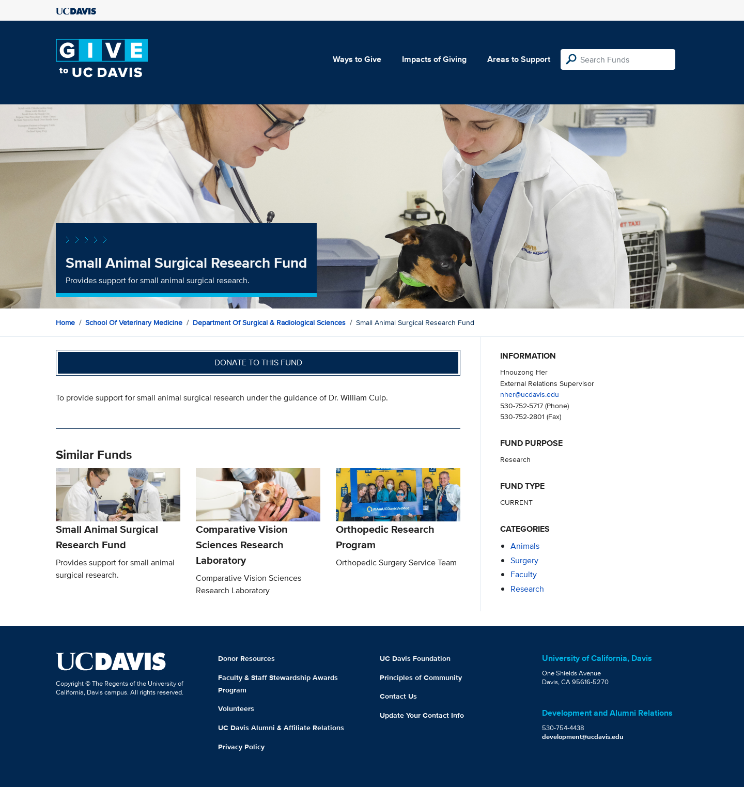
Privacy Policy (241, 747)
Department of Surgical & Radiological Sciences (269, 322)
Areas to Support (518, 59)
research (527, 589)
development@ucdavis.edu (583, 737)
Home (65, 322)
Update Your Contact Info (422, 715)
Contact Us (398, 696)
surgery (524, 560)
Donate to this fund (258, 362)
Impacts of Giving (434, 59)
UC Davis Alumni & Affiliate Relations (281, 727)
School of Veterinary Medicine (133, 322)
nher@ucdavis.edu (529, 394)
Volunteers (236, 708)
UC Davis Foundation (415, 658)
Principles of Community (421, 677)
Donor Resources (246, 658)
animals (524, 546)
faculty (523, 574)
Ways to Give (357, 59)
